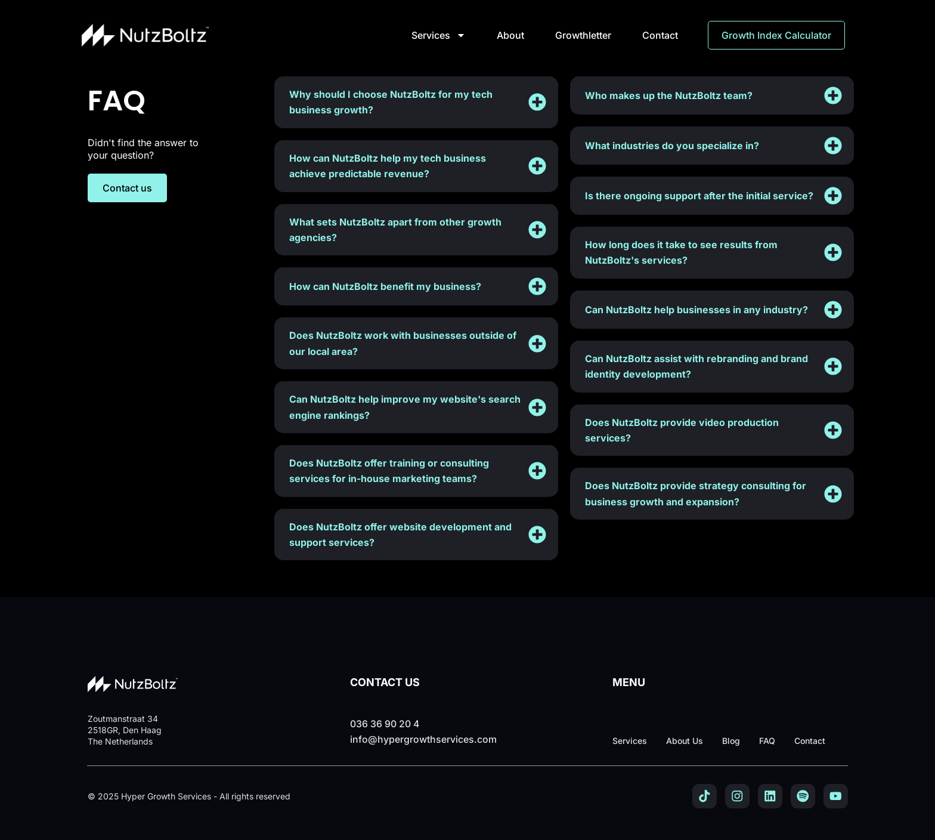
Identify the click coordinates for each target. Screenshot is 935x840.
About (510, 35)
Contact (660, 35)
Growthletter (583, 35)
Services (438, 35)
